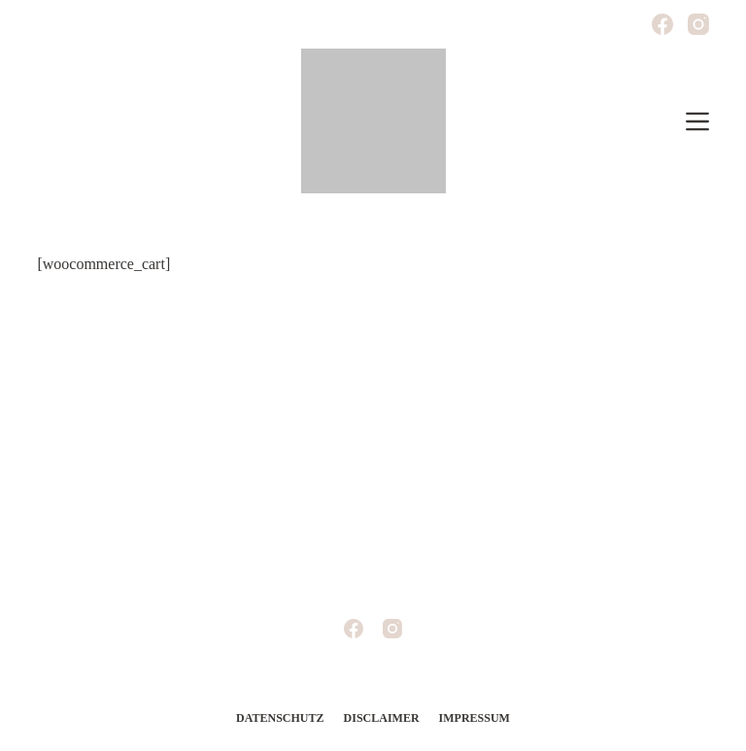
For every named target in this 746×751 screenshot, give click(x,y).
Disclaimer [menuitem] (382, 718)
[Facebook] (662, 24)
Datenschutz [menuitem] (279, 718)
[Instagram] (698, 24)
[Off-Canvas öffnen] (697, 121)
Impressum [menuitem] (474, 718)
